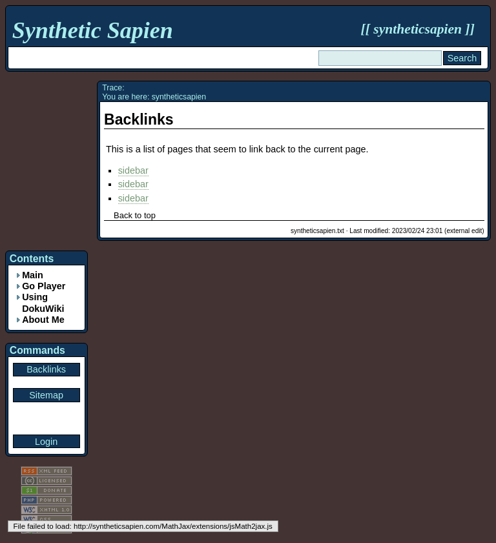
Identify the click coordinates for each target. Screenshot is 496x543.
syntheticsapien (417, 29)
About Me (43, 319)
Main (32, 275)
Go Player (43, 286)
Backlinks (139, 119)
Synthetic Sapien (92, 30)
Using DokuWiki (43, 302)
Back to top (135, 215)
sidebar (133, 170)
